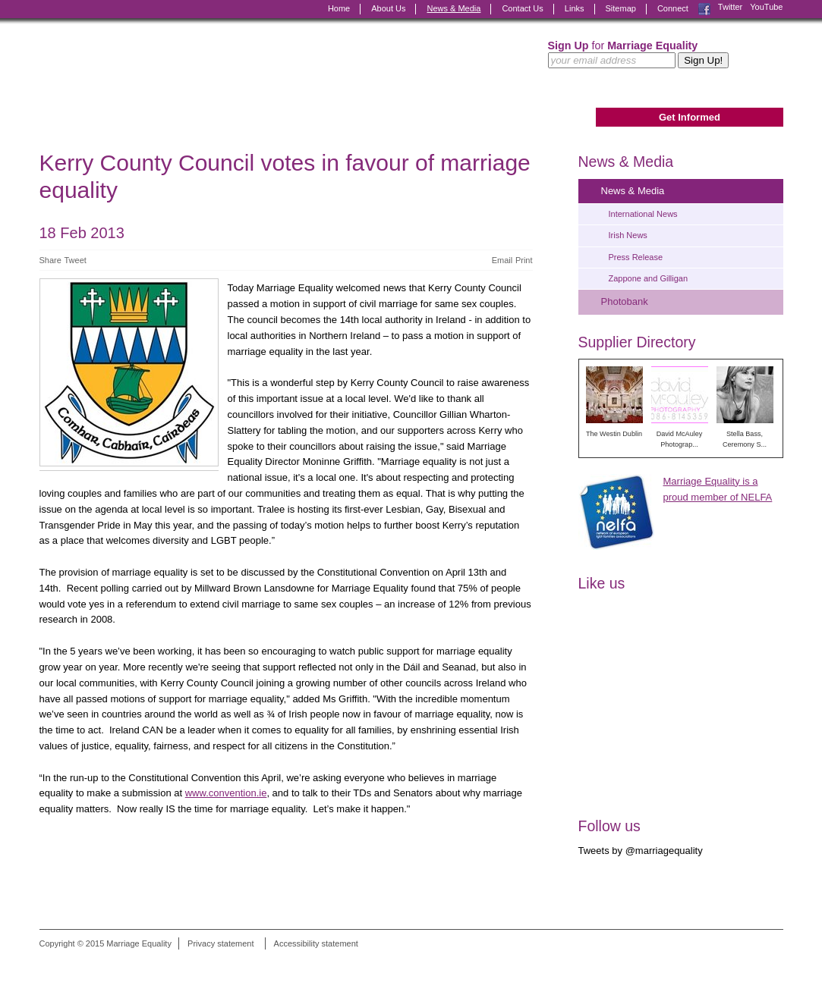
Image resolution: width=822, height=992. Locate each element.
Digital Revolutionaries (748, 963)
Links (574, 8)
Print (524, 260)
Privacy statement (220, 943)
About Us (388, 8)
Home (339, 8)
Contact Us (522, 8)
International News (643, 213)
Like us (601, 583)
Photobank (624, 301)
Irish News (628, 235)
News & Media (453, 8)
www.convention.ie (226, 793)
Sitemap (621, 8)
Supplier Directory (637, 342)
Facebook (704, 9)
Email (502, 260)
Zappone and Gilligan (648, 278)
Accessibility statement (316, 943)
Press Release (636, 257)
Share (50, 260)
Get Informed (689, 117)
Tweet (75, 260)
